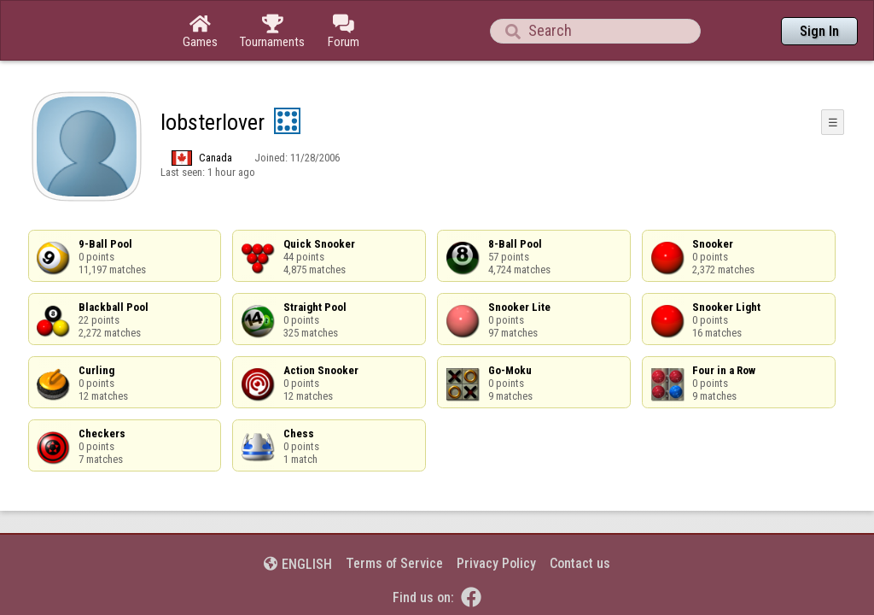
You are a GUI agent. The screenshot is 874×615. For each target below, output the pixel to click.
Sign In (819, 31)
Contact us (580, 516)
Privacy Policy (496, 516)
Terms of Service (394, 516)
